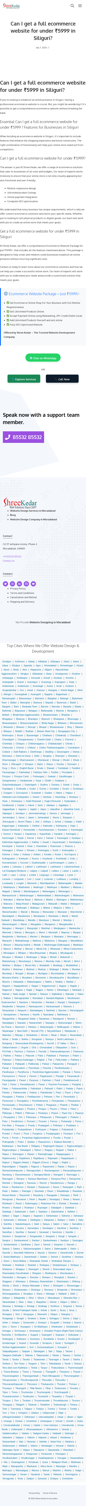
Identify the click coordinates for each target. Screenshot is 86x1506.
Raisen (30, 1154)
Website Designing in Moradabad (49, 622)
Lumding (73, 879)
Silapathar (41, 1302)
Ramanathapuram (72, 1170)
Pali (50, 1060)
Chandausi (75, 735)
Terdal (34, 1368)
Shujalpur (28, 1294)
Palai (40, 1055)
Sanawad (44, 1232)
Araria (50, 686)
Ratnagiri (26, 1191)
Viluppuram (32, 1454)
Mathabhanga (22, 941)
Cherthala (7, 743)
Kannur (7, 834)
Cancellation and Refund (23, 597)
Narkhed (50, 1010)
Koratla (47, 854)
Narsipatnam (10, 1014)
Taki (50, 1351)
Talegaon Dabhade (11, 1355)
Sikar (21, 1302)
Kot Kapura (70, 854)
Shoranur (48, 1290)
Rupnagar (42, 1207)
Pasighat (76, 1084)
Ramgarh (58, 1174)
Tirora (14, 1392)
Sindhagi (42, 1306)
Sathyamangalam (32, 1248)
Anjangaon (60, 682)
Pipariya (79, 1113)
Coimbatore (74, 747)
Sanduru (6, 1236)
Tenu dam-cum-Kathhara (14, 1368)
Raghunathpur (9, 1150)
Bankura (37, 702)
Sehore (54, 1257)
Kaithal (35, 826)
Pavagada (7, 1096)
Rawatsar (77, 1191)
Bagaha (48, 694)
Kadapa (68, 821)
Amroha (69, 678)
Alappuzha (35, 669)
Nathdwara (62, 1014)
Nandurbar (36, 1002)
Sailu (80, 1220)
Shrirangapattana (11, 1294)
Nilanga (19, 1035)
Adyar (5, 665)
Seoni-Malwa (19, 1261)
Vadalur (25, 1433)
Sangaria (50, 1236)
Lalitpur (55, 871)
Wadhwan (76, 1462)
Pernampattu (8, 1105)
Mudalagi (57, 965)
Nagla (29, 990)
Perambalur (69, 1096)
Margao (77, 932)
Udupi (60, 1417)
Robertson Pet (48, 1203)
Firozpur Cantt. (21, 776)
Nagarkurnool (48, 986)
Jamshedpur (8, 817)
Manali (24, 912)
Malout (46, 908)
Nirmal (44, 1035)
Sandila (69, 1232)
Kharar (19, 850)
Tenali (67, 1363)
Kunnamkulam (9, 863)
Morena (38, 961)
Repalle (42, 1199)
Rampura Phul (58, 1179)
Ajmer (7, 669)
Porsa (78, 1121)
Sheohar (34, 1277)
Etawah (50, 768)
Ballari (13, 702)
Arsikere (70, 686)
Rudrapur (29, 1207)
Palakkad (51, 1055)
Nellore (76, 1027)
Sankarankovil (21, 1240)
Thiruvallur (60, 1380)
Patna (79, 1088)
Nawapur (50, 1023)
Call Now (62, 379)
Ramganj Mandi (42, 1174)
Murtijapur (73, 973)
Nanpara (20, 1006)
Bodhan (30, 731)
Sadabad (69, 1207)
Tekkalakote (55, 1363)
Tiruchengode (43, 1392)
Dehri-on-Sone (23, 756)
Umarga (8, 1421)
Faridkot (76, 768)
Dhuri (5, 764)
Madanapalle (65, 883)
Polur (5, 1121)
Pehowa (48, 1096)
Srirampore (35, 1331)
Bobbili (18, 731)
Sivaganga (7, 1318)
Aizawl (79, 665)
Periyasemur (74, 1101)
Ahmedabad (50, 665)
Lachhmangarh (56, 863)
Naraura (67, 1006)
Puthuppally (8, 1142)
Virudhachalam (9, 1458)
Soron (14, 1326)
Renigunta (7, 1199)
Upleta (37, 1425)
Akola (16, 669)
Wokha (68, 1470)
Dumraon (72, 764)
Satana (6, 1248)
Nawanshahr (35, 1023)
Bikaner (79, 727)
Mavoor (7, 945)
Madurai (77, 887)
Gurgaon (8, 793)
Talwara (66, 1355)
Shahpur (74, 1265)
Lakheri (29, 867)
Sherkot (71, 1277)
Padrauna (78, 1051)
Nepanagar (8, 1031)
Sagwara (38, 1216)
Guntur (65, 789)
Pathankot (36, 1088)
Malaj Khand (22, 904)
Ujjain (80, 1417)
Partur (13, 1084)
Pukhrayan (40, 1129)
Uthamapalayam (34, 1429)
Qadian (31, 1142)
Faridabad (63, 768)
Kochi (55, 850)
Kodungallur (68, 850)
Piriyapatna (9, 1117)
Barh (16, 706)
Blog (13, 514)
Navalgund (58, 1018)
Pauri (76, 1092)
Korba (58, 854)
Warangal (61, 1466)
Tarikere (6, 1363)
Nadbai (59, 982)
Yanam (23, 1474)
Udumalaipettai (46, 1417)
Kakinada (47, 826)
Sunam (61, 1339)
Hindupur (73, 797)
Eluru (13, 768)
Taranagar (54, 1359)
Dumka (60, 764)
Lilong (22, 875)
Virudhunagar (28, 1458)
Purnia (15, 1138)
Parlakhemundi (71, 1080)
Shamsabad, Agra (62, 1269)
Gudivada (21, 789)
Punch (17, 1133)
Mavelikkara (77, 941)
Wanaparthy (17, 1466)
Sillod (73, 1302)
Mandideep (18, 920)
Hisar (5, 801)
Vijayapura (38, 1450)
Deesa (76, 752)
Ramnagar (71, 1174)
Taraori (65, 1359)
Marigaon (46, 936)
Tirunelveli (43, 1396)
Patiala (69, 1088)
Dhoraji (55, 760)
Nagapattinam (21, 986)
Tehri (42, 1363)
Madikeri (65, 887)
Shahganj (44, 1265)
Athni (79, 690)
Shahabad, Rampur (61, 1261)
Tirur (16, 1400)
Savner (80, 1252)
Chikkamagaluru (36, 743)
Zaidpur (30, 1478)
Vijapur (26, 1450)
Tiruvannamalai (42, 1400)
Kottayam (23, 858)
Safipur (6, 1216)
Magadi (6, 891)
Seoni (6, 1261)
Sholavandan (20, 1290)
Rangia (71, 1183)
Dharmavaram (27, 760)
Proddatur (71, 1125)
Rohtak (62, 1203)
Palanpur (6, 1060)
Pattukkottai (46, 1092)
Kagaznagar (8, 826)
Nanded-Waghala (55, 998)
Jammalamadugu (37, 813)
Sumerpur (35, 1339)
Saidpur (61, 1220)
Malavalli (52, 904)
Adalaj (31, 661)
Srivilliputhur (20, 1335)
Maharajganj (48, 891)
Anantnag (46, 682)
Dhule (76, 760)
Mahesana (78, 895)
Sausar (41, 1252)
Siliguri (63, 1302)
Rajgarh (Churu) (40, 1162)
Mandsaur (44, 920)
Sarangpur (77, 1240)
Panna (77, 1072)
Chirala (68, 743)
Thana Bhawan (11, 1372)
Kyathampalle (39, 863)
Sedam (43, 1257)
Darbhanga (36, 752)
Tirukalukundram (10, 1396)
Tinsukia (74, 1388)
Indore (31, 805)
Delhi (36, 756)
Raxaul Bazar (9, 1195)
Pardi (57, 1080)
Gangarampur (9, 780)
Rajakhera (24, 1158)
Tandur (15, 1359)
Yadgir (78, 1470)
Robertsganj (31, 1203)
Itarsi (40, 805)
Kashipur (76, 838)
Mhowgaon (9, 953)
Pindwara (43, 1113)
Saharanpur (52, 1216)
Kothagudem (8, 858)
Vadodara (7, 1437)
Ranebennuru (57, 1183)
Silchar (53, 1302)
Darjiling (49, 752)
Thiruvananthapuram (12, 1384)
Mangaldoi (36, 924)
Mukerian (18, 969)
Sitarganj (65, 1314)
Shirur (46, 1285)
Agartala (28, 665)
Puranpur (68, 1133)
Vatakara (69, 1441)
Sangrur (6, 1240)
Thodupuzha (47, 1384)
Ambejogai (7, 678)
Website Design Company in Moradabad (33, 519)
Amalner (76, 674)
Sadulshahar (57, 1211)
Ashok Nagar (67, 690)
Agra (38, 665)
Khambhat (41, 846)
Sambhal (61, 1228)
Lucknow (48, 879)
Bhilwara (62, 723)
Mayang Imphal (22, 945)
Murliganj (42, 973)
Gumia (42, 789)
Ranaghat (18, 1183)
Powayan (20, 1125)
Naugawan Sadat (26, 1018)
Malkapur (35, 908)
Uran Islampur (51, 1425)
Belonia (60, 711)
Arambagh (38, 686)
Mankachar (74, 928)
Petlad (39, 1105)
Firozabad (67, 772)
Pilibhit (18, 1113)
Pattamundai (19, 1092)
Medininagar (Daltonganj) (57, 945)
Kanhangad (77, 830)
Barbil (73, 702)
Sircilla (5, 1310)
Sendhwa (66, 1257)
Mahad (16, 891)
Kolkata (26, 854)
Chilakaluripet (55, 743)
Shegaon (36, 1273)
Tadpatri (26, 1351)
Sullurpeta (73, 1335)
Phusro (53, 1109)
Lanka (75, 871)
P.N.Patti (6, 1051)
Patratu (6, 1092)
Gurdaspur (78, 789)
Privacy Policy (18, 588)
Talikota (29, 1355)
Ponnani (31, 1121)
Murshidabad (57, 973)
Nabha (48, 982)
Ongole (24, 1047)
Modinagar (31, 957)
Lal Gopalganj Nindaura (14, 871)
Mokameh (65, 957)
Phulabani (18, 1109)
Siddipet (62, 1294)
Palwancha (58, 1064)
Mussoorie (40, 977)
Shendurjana (66, 1273)
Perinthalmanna (40, 1101)
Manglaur (7, 928)
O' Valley (61, 1043)
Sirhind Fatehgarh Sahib (25, 1310)
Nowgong (7, 1043)
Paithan (7, 1055)
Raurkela (39, 1191)
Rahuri (37, 1150)
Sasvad (70, 1244)
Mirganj (53, 953)
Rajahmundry (9, 1158)
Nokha (24, 1039)
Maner (24, 924)
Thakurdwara (57, 1368)
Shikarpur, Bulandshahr (41, 1281)
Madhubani (24, 887)
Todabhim (45, 1404)
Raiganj (48, 1150)
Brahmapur (8, 735)
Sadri (32, 1211)
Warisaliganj (22, 1470)
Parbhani (46, 1080)
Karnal (30, 838)
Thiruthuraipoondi (29, 1380)
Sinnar (78, 1306)
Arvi (22, 690)
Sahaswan (9, 1220)
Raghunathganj (74, 1146)
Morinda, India (53, 961)
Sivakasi (32, 1318)
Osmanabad (46, 1047)
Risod (18, 1203)
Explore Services (24, 379)
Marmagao (72, 936)
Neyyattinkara (54, 1031)
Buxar (20, 735)
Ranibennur (18, 1187)
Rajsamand (48, 1166)
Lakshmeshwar (72, 867)
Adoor (76, 661)
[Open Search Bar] (72, 5)
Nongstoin (37, 1039)
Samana (19, 1228)
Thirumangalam (71, 1376)
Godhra (44, 785)
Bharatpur (33, 719)
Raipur (5, 1154)
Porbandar (66, 1121)
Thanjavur (64, 1372)
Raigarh (60, 1150)
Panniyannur (8, 1076)
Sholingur (36, 1290)
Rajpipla (23, 1166)
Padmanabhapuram (60, 1051)
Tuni (4, 1413)
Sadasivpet (20, 1211)
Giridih (48, 780)
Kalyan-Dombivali (11, 830)
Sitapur (54, 1314)
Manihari (45, 928)
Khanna (69, 846)
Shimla (5, 1285)
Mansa (18, 932)
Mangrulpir (32, 928)
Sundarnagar (8, 1343)
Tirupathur (57, 1396)
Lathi (4, 875)
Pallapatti (20, 1064)
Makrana (8, 904)
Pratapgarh (43, 1125)
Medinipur (78, 945)
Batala (78, 706)
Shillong (76, 1281)
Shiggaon (7, 1281)
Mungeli (19, 973)
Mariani (33, 936)
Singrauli (67, 1306)
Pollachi (74, 1117)
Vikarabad (68, 1450)
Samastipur (33, 1228)
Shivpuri (6, 1290)
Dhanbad (72, 756)
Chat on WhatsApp (43, 358)
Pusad (67, 1138)
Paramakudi (73, 1076)
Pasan (42, 1084)
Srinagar (6, 1331)
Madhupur (52, 887)
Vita (5, 1462)
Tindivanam (60, 1388)
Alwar (49, 674)
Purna (5, 1138)
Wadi (4, 1466)
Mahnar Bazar (23, 899)
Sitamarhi (42, 1314)
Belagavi (33, 711)
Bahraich (39, 698)
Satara (16, 1248)
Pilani (73, 1109)
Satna (48, 1248)
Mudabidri (44, 965)
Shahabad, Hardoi (39, 1261)
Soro (4, 1326)
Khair (30, 846)
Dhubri (66, 760)
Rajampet (52, 1158)
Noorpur (49, 1039)
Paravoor (34, 1080)
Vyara (45, 1462)
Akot (24, 669)
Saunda (6, 1252)
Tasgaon (32, 1363)
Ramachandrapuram (12, 1170)
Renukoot (21, 1199)
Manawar (62, 912)
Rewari (76, 1199)
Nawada (21, 1023)
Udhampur (29, 1417)
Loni (29, 879)
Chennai (69, 739)
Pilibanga (7, 1113)
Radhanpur (8, 1146)
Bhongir (32, 727)
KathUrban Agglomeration (15, 842)
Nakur (81, 994)
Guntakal (54, 789)
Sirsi (17, 1314)
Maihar (49, 899)
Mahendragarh (62, 895)
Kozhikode (61, 858)
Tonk (4, 1409)
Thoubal (61, 1384)
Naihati (5, 994)
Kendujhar (7, 846)
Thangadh (50, 1372)
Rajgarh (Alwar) (21, 1162)
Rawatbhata (63, 1191)
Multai (65, 969)
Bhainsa (20, 719)
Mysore (6, 982)
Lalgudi (44, 871)
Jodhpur (47, 821)
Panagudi (72, 1064)
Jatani (31, 817)
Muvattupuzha (56, 977)
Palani (76, 1055)
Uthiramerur (52, 1429)
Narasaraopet (53, 1006)
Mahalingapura (31, 891)
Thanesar (37, 1372)
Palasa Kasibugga (24, 1060)
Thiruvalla (46, 1380)
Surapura (47, 1343)
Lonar (70, 875)
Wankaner (32, 1466)
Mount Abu (30, 965)
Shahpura (7, 1269)
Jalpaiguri (7, 813)
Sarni (37, 1244)
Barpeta (67, 706)
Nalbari (7, 998)
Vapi (21, 1441)
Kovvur (35, 858)
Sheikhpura (50, 1273)
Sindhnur (55, 1306)
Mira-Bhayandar (38, 953)
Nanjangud (73, 1002)
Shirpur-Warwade (31, 1285)
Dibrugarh (16, 764)
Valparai (42, 1437)
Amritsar (58, 678)
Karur (40, 838)
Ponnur (54, 1121)
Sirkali (44, 1310)
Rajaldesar (38, 1158)
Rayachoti (24, 1195)
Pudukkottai (8, 1129)
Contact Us (8, 560)
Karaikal (58, 834)
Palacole (30, 1055)
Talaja (59, 1351)
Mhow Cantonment (73, 949)
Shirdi (16, 1285)
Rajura (71, 1166)
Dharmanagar (9, 760)
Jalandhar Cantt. (71, 809)
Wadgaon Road (59, 1462)
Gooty (76, 785)
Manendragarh (9, 924)
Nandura (23, 1002)
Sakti (36, 1224)
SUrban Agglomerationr (14, 1347)
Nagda (73, 986)
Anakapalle (8, 682)
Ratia (5, 1191)
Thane (25, 1372)
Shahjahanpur (60, 1265)
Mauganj (62, 941)
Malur (68, 908)
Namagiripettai (21, 998)
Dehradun (7, 756)
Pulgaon (54, 1129)
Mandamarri (24, 916)
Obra (72, 1043)
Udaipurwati (48, 1413)
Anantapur (32, 682)
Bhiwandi (8, 727)
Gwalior (48, 793)
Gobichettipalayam (11, 785)
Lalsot (66, 871)
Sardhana (26, 1244)
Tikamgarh (20, 1388)
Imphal (20, 805)
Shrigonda (62, 1290)
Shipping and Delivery (22, 601)
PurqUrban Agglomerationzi (36, 1138)
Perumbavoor (26, 1105)
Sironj (63, 1310)
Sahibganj (35, 1220)
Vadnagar (69, 1433)
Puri (78, 1133)
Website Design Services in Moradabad (32, 510)
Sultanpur (21, 1339)
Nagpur (39, 990)
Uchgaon (22, 1413)
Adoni (66, 661)
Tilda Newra (36, 1388)
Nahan (50, 990)
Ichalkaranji (8, 805)
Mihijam (22, 953)
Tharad (76, 1372)
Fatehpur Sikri (40, 772)
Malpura (58, 908)
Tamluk (77, 1355)
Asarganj (52, 690)
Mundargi (7, 973)
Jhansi (55, 817)
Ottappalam (61, 1047)
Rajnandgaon (9, 1166)
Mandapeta (39, 916)
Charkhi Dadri (44, 739)
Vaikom (31, 1437)
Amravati (35, 678)
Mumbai (76, 969)
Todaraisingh (59, 1404)
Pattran (33, 1092)
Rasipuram (44, 1187)
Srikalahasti (72, 1326)
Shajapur (20, 1269)
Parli (4, 1084)
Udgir (61, 1413)
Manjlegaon (60, 928)
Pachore (31, 1051)
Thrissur (73, 1384)
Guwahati (36, 793)
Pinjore (54, 1113)
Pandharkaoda (62, 1068)
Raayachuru (44, 1142)
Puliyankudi (67, 1129)
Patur (58, 1092)
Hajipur (69, 793)
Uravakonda (68, 1425)
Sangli (61, 1236)
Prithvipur (58, 1125)
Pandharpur (8, 1072)
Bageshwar (61, 694)
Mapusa (65, 932)
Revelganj (55, 1199)
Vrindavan (33, 1462)
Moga (43, 957)
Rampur (20, 1179)
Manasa (35, 912)
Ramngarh (7, 1179)
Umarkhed (31, 1421)
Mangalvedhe (66, 924)
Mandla (31, 920)
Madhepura (9, 887)
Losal (37, 879)
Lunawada (7, 883)
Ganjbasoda (26, 780)
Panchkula (34, 1068)
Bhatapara (59, 719)
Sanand (32, 1232)
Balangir (64, 698)
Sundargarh (74, 1339)
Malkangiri (21, 908)
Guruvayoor (22, 793)
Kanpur (18, 834)
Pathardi (48, 1088)
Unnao (26, 1425)
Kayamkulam (59, 842)
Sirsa (71, 1310)
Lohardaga (58, 875)
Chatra (58, 739)
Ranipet (31, 1187)
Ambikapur (22, 678)
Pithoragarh (61, 1117)
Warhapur (7, 1470)
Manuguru (30, 932)
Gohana (55, 785)
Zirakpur (54, 1478)
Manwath (53, 932)
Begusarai (20, 711)
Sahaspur (78, 1216)
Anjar (71, 682)
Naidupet (76, 990)
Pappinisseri (46, 1076)
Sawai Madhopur (12, 1257)
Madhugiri (38, 887)
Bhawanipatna (9, 723)
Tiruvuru (76, 1400)
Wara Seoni (46, 1466)
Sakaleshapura (22, 1224)
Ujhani (70, 1417)
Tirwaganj (7, 1404)
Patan (5, 1088)
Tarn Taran (19, 1363)
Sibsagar (50, 1294)
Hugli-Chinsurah (52, 801)
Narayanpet (8, 1010)
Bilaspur (8, 731)
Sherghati (59, 1277)
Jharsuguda (8, 821)
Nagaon (6, 986)
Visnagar (61, 1458)
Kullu (72, 858)
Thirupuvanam (9, 1380)
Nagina (19, 990)
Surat (58, 1343)
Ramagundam (34, 1170)
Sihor (31, 1298)
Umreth (69, 1421)
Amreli (46, 678)
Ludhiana (61, 879)
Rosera (6, 1207)
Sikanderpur (54, 1298)
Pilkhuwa (30, 1113)
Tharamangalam (10, 1376)
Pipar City (67, 1113)
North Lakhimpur (65, 1039)
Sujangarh (47, 1335)
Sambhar (74, 1228)
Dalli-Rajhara (20, 752)
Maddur (79, 883)
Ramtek (6, 1183)
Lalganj (33, 871)
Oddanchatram (9, 1047)
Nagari (35, 986)
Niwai (54, 1035)
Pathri (59, 1088)
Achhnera (20, 661)
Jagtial (33, 809)
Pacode (42, 1051)
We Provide (22, 622)
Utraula (65, 1429)
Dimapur (29, 764)
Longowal (19, 879)
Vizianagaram (18, 1462)
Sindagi (30, 1306)
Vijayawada (53, 1450)
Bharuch (46, 719)
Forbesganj (38, 776)
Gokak (66, 785)
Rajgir (55, 1162)
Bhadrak (65, 715)
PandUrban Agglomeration (45, 1072)
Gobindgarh (31, 785)
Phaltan (75, 1105)
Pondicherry (17, 1121)
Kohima (6, 854)
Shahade (6, 1265)
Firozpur (6, 776)
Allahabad (37, 674)
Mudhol (6, 969)
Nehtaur (32, 1027)
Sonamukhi (28, 1322)
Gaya (38, 780)
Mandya (68, 920)
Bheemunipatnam (29, 723)
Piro (20, 1117)
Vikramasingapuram (12, 1454)
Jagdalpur (64, 805)
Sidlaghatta (19, 1298)
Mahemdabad (44, 895)
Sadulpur (42, 1211)
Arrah (59, 686)
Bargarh (6, 706)
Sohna (66, 1318)
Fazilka (54, 772)
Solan (5, 1322)
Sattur (73, 1248)
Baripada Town (29, 706)
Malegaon (75, 904)
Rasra (56, 1187)
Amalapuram (61, 674)
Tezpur (44, 1368)
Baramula (61, 702)
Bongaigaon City (66, 731)
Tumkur (51, 1409)
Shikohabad (62, 1281)
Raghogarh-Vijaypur (53, 1146)
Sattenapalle (60, 1248)
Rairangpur (18, 1154)
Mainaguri (62, 899)
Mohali (53, 957)
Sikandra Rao (70, 1298)
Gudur (33, 789)
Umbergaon (46, 1421)
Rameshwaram (23, 1174)
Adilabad (42, 661)
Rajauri (6, 1162)
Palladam (7, 1064)
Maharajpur (64, 891)
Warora (35, 1470)
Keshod (20, 846)
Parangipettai (9, 1080)
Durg (4, 768)
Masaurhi (7, 941)
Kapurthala (45, 834)
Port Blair (7, 1125)
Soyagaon (25, 1326)
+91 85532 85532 (12, 556)
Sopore (77, 1322)
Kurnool (24, 863)
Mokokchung (8, 961)
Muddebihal (72, 965)
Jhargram (67, 817)
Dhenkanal (43, 760)
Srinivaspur (20, 1331)
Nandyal (50, 1002)
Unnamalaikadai (12, 1425)
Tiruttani (26, 1400)
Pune (26, 1133)
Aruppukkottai (9, 690)
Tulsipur (40, 1409)
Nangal (61, 1002)
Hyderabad (69, 801)
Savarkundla (66, 1252)
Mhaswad (55, 949)
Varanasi (31, 1441)
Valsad (53, 1437)
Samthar (20, 1232)
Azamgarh (36, 694)
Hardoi (36, 797)
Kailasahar (23, 826)
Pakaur (18, 1055)
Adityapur (55, 661)
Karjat (21, 838)
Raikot (71, 1150)
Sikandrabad (8, 1302)
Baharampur (25, 698)
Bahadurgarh (8, 698)
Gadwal (51, 776)
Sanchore (57, 1232)
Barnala (56, 706)
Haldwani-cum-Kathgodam (15, 797)
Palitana (75, 1060)
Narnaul (62, 1010)
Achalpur (6, 661)
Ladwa (5, 867)
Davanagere (63, 752)
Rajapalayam (67, 1158)
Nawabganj (8, 1023)
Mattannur (50, 941)
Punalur (6, 1133)
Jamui (21, 817)
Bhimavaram (76, 723)
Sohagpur (54, 1318)
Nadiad (69, 982)
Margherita (7, 936)
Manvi (42, 932)
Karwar (50, 838)
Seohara (79, 1257)
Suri (31, 1347)
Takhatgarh (39, 1351)
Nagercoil (7, 990)
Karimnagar (8, 838)
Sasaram (58, 1244)
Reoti (32, 1199)
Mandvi (56, 920)
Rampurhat (74, 1179)
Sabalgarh (56, 1207)
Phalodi (63, 1105)
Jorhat (58, 821)
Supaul (22, 1343)
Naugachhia (8, 1018)
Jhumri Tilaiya (25, 821)
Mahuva (38, 899)
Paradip (60, 1076)
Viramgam (60, 1454)
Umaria (19, 1421)
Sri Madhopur (41, 1326)
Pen (58, 1096)
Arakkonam (23, 686)
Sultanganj (7, 1339)
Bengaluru (72, 711)
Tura (12, 1413)
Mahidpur (8, 899)
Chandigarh (8, 739)
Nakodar (70, 994)
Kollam (37, 854)
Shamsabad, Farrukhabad (15, 1273)
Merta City (41, 949)
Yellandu (57, 1474)
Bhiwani (20, 727)
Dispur (49, 764)
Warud (46, 1470)
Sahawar (22, 1220)
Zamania (42, 1478)
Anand (20, 682)
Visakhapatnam (46, 1458)
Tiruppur (6, 1400)
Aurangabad (21, 694)
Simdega (18, 1306)
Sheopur (46, 1277)
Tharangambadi (30, 1376)
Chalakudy (60, 735)
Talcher (69, 1351)
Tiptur (5, 1392)
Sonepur (42, 1322)
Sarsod (46, 1244)
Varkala (43, 1441)
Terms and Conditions (22, 592)
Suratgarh (69, 1343)
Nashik (36, 1014)
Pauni (68, 1092)
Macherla (32, 883)
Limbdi (32, 875)
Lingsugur (44, 875)
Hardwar (47, 797)
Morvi (77, 961)
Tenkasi (78, 1363)
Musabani (27, 977)
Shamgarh (33, 1269)
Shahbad (19, 1265)
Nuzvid (50, 1043)
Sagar (16, 1216)
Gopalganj (7, 789)
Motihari (6, 965)
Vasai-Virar (55, 1441)
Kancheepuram (46, 830)
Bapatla (49, 702)
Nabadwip (18, 982)
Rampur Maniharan (38, 1179)
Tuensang (16, 1409)
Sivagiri (20, 1318)
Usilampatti (16, 1429)
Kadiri (79, 821)
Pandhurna (23, 1072)
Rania (5, 1187)
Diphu (40, 764)
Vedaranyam (8, 1446)
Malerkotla (7, 908)
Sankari (36, 1240)
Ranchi (43, 1183)
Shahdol (32, 1265)
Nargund (22, 1010)
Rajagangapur (63, 1154)
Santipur (64, 1240)
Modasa (19, 957)
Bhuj (69, 727)
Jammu (53, 813)
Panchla (47, 1068)
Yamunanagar (9, 1474)
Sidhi (72, 1294)
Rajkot (65, 1162)
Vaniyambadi (8, 1441)
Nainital (33, 994)
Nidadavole (70, 1031)
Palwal (45, 1064)
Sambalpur (47, 1228)
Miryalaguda (66, 953)
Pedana (20, 1096)
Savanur (52, 1252)
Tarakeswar (39, 1359)
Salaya (46, 1224)
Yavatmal (35, 1474)
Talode (55, 1355)
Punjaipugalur (53, 1133)
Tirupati (69, 1396)
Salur (65, 1224)
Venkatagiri (46, 1446)
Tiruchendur (27, 1392)
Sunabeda (48, 1339)
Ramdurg (7, 1174)
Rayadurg (38, 1195)
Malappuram (38, 904)
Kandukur (63, 830)
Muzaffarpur (73, 977)
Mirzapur (6, 957)
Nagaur (62, 986)
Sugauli (34, 1335)
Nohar (5, 1039)
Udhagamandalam (11, 1417)
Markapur (59, 936)
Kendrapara (75, 842)
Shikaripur (20, 1281)
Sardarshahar (10, 1244)
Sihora (41, 1298)
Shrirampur (76, 1290)
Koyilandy (47, 858)
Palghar (41, 1060)
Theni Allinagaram (51, 1376)
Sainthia (8, 1224)
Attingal (7, 694)
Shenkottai (7, 1277)
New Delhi (22, 1031)
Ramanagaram (51, 1170)
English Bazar (27, 768)
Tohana (73, 1404)
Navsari (71, 1018)
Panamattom (18, 1068)
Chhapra (20, 743)
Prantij (31, 1125)
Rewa (66, 1199)
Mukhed (30, 969)
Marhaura (21, 936)
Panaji (5, 1068)
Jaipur (43, 809)
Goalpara (59, 780)
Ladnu (71, 863)
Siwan (43, 1318)
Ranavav (31, 1183)
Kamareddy (29, 830)
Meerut (7, 949)
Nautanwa (44, 1018)
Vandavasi (65, 1437)
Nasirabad (48, 1014)
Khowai (30, 850)
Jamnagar (66, 813)
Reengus (65, 1195)
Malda (64, 904)
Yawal (46, 1474)
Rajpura (35, 1166)
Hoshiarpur (16, 801)
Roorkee (74, 1203)
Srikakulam (57, 1326)
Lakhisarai (55, 867)
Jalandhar (55, 809)
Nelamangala (46, 1027)
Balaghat (52, 698)
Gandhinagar (65, 776)
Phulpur (42, 1109)
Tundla (73, 1409)
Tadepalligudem (10, 1351)
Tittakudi (32, 1404)
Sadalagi (6, 1211)
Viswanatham (76, 1458)
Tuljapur (28, 1409)
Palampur (64, 1055)
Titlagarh (20, 1404)
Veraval (59, 1446)
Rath (79, 1187)
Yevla (20, 1478)
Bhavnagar (73, 719)
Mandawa (53, 916)
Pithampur (31, 1117)
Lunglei (20, 883)
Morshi (67, 961)
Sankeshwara (50, 1240)
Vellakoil (23, 1446)
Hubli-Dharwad (33, 801)
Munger (31, 973)
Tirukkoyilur (28, 1396)
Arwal (30, 690)
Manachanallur (9, 912)
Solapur (15, 1322)
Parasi (22, 1080)
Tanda (5, 1359)
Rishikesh (7, 1203)
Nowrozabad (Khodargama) (29, 1043)
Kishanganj (43, 850)
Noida (15, 1039)
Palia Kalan (61, 1060)
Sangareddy (36, 1236)
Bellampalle (47, 711)
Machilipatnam (47, 883)
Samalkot (7, 1228)
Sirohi (53, 1310)
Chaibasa (47, 735)
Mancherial (76, 912)
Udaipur (35, 1413)
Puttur (21, 1142)
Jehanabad (43, 817)
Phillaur (6, 1109)
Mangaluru (50, 924)
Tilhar (48, 1388)
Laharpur (17, 867)
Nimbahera (31, 1035)
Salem (56, 1224)
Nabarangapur (34, 982)
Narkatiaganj (36, 1010)
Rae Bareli (22, 1146)
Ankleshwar (8, 686)
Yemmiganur (71, 1474)
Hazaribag (60, 797)
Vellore (34, 1446)
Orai (34, 1047)
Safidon (71, 1211)
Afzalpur (16, 665)
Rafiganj (35, 1146)
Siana (39, 1294)
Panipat (66, 1072)
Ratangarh (68, 1187)
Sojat (75, 1318)
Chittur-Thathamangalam (51, 747)
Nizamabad (76, 1035)
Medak (37, 945)
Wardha (73, 1466)
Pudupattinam (25, 1129)
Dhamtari (59, 756)
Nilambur (6, 1035)
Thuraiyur (7, 1388)
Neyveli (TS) (37, 1031)
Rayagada (52, 1195)
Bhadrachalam (50, 715)
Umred (59, 1421)
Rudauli (17, 1207)
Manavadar (48, 912)
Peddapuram (34, 1096)
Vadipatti (56, 1433)
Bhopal (42, 727)
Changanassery (26, 739)
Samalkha (77, 1224)
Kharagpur (7, 850)
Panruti (22, 1076)
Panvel (32, 1076)
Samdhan (7, 1232)
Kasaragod (62, 838)
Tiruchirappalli (61, 1392)
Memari (29, 949)
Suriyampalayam (45, 1347)
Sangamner (20, 1236)
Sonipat (67, 1322)
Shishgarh (58, 1285)
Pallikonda (33, 1064)
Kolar (16, 854)
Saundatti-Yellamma (24, 1252)
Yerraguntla (8, 1478)
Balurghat (25, 702)
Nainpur (44, 994)
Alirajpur (24, 674)
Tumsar (62, 1409)
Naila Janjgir (19, 994)
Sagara (26, 1216)
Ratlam (14, 1191)
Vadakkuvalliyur (10, 1433)
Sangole (72, 1236)
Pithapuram (46, 1117)
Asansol (41, 690)
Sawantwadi (30, 1257)
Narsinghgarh (77, 1010)
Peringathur (23, 1101)
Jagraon (22, 809)
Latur (13, 875)
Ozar (73, 1047)
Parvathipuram (27, 1084)
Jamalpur (20, 813)
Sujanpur (60, 1335)
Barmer (44, 706)
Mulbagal (54, 969)
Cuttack (6, 752)
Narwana (24, 1014)
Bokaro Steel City (46, 731)
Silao (29, 1302)
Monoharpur (25, 961)
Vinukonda (46, 1454)
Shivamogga (73, 1285)
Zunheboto (67, 1478)
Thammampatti (75, 1368)
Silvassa (6, 1306)
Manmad (6, 932)
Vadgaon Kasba (41, 1433)
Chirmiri (20, 747)
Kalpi (72, 826)
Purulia (57, 1138)
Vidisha (70, 1446)
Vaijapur (19, 1437)
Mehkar (18, 949)
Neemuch (20, 1027)
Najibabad (57, 994)
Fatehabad (24, 772)
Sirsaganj (7, 1314)
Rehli (75, 1195)
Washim (57, 1470)
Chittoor (32, 747)
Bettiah (5, 715)
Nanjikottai (7, 1006)
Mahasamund (9, 895)
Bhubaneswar (57, 727)
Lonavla (6, 879)
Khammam (55, 846)
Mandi (65, 916)
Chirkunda (7, 747)
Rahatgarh (25, 1150)
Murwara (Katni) (10, 977)
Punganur (37, 1133)
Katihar (35, 842)
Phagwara (51, 1105)
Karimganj (71, 834)
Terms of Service (50, 1493)
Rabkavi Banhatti (62, 1142)
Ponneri (43, 1121)
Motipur (17, 965)
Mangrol (19, 928)
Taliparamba (42, 1355)
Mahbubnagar (27, 895)
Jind (37, 821)
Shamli (45, 1269)
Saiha (72, 1220)
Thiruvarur (32, 1384)
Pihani (64, 1109)
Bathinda (6, 711)
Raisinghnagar (45, 1154)
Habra (59, 793)
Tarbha (76, 1359)
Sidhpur (6, 1298)
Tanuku (26, 1359)
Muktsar (42, 969)
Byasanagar (33, 735)
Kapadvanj (30, 834)
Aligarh (48, 669)
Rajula (61, 1166)
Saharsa (66, 1216)
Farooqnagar (8, 772)
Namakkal (38, 998)
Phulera (31, 1109)
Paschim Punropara (58, 1084)
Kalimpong (61, 826)
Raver (50, 1191)
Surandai (34, 1343)
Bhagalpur (7, 719)
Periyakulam (58, 1101)
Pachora (18, 1051)
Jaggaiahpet (8, 809)
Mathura (37, 941)
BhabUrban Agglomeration (26, 715)
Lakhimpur (41, 867)
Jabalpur (50, 805)
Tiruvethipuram (60, 1400)
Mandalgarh (8, 916)
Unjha (80, 1421)
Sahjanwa (49, 1220)
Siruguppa (28, 1314)
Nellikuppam (63, 1027)
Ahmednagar (66, 665)
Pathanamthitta (19, 1088)
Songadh (54, 1322)
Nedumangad (65, 1023)
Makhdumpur (76, 899)
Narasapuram (36, 1006)
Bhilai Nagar (48, 723)
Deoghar (47, 756)
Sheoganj (21, 1277)
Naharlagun (63, 990)
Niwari (63, 1035)
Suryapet (62, 1347)
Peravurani (7, 1101)
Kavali (46, 842)
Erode (40, 768)
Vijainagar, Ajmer (10, 1450)
